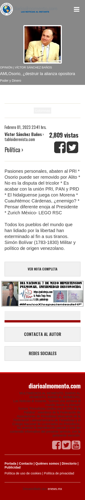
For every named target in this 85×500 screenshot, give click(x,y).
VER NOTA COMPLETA (42, 268)
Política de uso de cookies (23, 473)
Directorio (69, 463)
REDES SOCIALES (42, 353)
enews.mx (55, 489)
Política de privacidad (59, 473)
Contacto (26, 463)
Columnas (42, 111)
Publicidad (13, 467)
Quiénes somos (47, 463)
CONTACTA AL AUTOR (42, 334)
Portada (10, 463)
